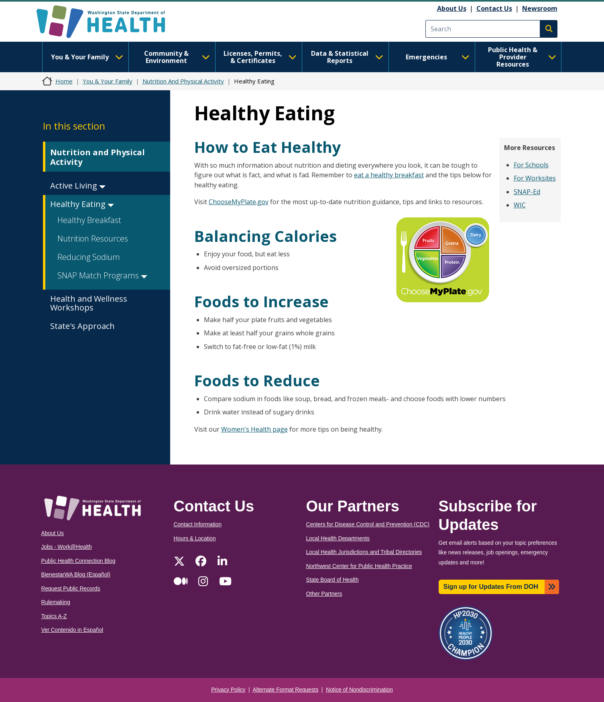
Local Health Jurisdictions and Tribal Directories (364, 552)
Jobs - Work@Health (66, 547)
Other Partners (324, 594)
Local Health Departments (338, 539)
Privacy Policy (228, 690)
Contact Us (494, 8)
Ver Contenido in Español (72, 630)
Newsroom (539, 8)
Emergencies (438, 57)
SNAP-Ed (527, 191)
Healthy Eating (82, 204)
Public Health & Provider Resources (522, 57)
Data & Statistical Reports (347, 57)
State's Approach (82, 326)
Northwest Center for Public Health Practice (359, 566)
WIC (520, 205)
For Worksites (535, 178)
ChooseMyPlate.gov (238, 201)
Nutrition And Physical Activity (183, 81)
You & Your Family (87, 57)
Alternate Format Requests (286, 690)
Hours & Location (195, 539)
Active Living (78, 185)
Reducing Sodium (88, 257)
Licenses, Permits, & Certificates (260, 57)
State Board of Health (332, 580)
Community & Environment (177, 57)
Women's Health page (254, 429)
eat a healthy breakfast (389, 174)
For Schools (531, 164)
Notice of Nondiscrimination (359, 690)
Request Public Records (70, 589)
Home (64, 81)
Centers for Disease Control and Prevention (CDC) (368, 524)
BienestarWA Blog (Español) (75, 575)
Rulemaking (55, 602)
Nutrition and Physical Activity (97, 157)
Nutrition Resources (92, 238)
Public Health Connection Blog (78, 561)
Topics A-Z (54, 616)
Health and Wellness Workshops (88, 303)
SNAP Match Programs (102, 275)
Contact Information (198, 524)
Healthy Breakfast (89, 220)
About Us (451, 8)
